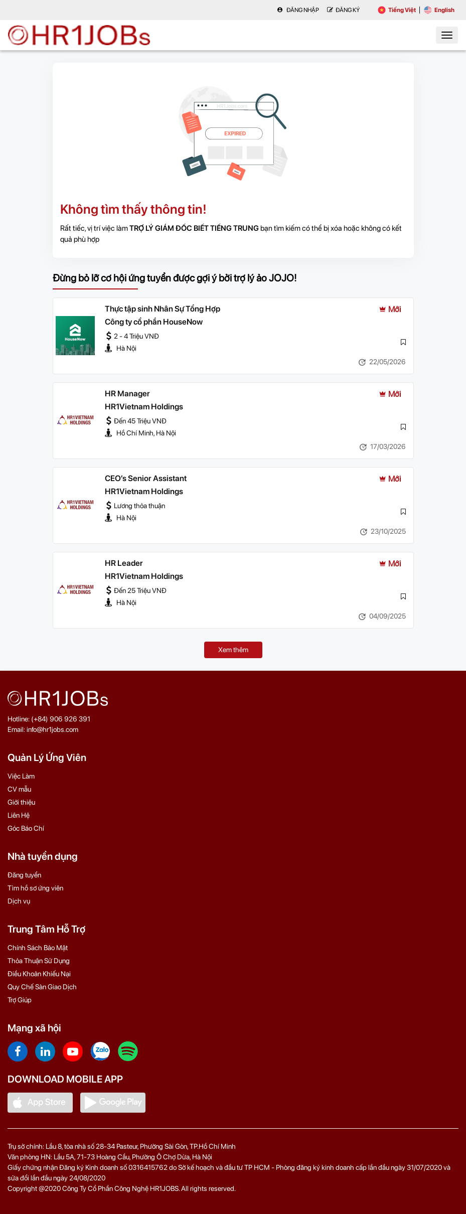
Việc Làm (21, 776)
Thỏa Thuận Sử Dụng (39, 961)
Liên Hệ (19, 815)
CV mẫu (19, 789)
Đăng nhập (298, 10)
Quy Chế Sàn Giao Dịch (42, 987)
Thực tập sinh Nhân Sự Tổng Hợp (162, 309)
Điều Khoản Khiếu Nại (39, 974)
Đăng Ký (343, 10)
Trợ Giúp (20, 1000)
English (439, 10)
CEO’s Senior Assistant (146, 478)
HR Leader (124, 563)
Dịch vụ (19, 901)
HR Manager (127, 393)
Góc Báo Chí (26, 828)
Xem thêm (233, 650)
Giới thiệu (21, 802)
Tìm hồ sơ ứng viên (35, 888)
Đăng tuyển (24, 875)
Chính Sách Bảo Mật (38, 948)
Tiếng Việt (397, 10)
